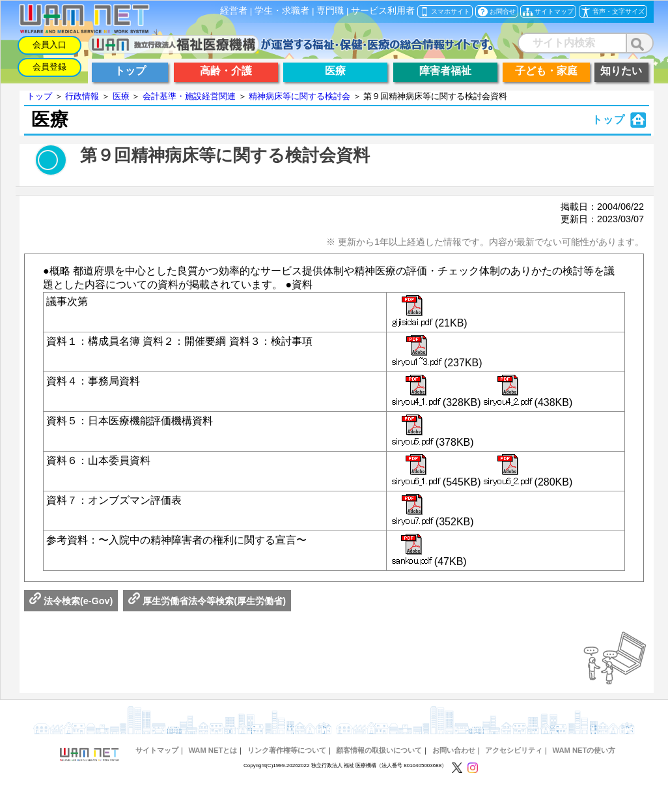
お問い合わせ (453, 750)
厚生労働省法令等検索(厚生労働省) (207, 601)
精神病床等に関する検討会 (299, 96)
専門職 (330, 11)
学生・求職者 (282, 11)
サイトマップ (156, 750)
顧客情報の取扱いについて (379, 750)
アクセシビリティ (513, 750)
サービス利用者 (383, 11)
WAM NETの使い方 (584, 750)
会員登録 (49, 67)
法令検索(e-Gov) (71, 601)
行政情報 (82, 96)
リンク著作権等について (286, 750)
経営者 (233, 11)
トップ (39, 96)
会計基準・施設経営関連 (189, 96)
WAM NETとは (212, 750)
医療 (121, 96)
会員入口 (49, 45)
